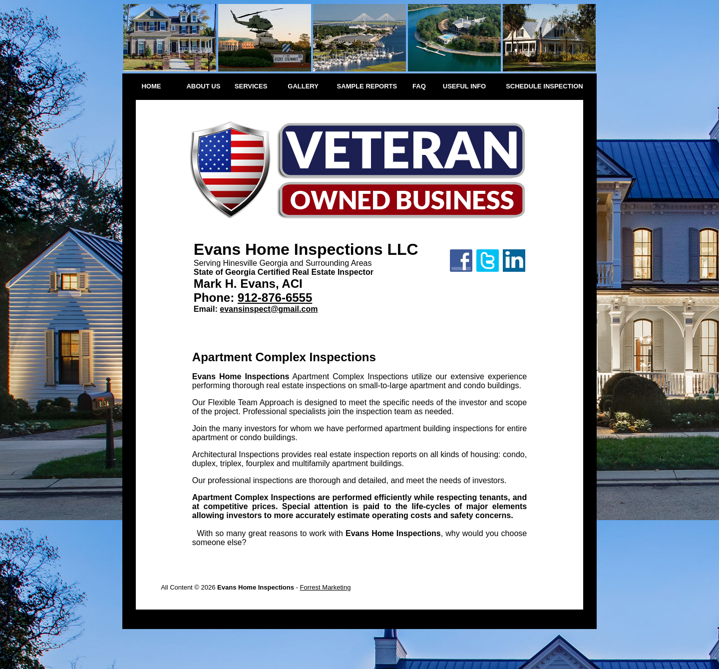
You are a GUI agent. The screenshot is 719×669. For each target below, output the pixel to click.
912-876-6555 (275, 297)
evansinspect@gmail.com (269, 309)
